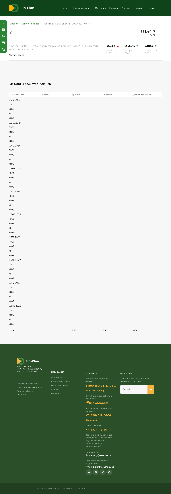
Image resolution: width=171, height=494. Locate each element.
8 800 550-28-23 (97, 385)
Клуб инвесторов (60, 381)
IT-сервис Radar (82, 8)
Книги (151, 8)
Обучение (100, 8)
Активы (127, 8)
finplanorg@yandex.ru (98, 455)
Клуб (65, 8)
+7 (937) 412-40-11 (98, 429)
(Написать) (91, 420)
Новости (113, 8)
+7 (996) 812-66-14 (98, 415)
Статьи (140, 8)
